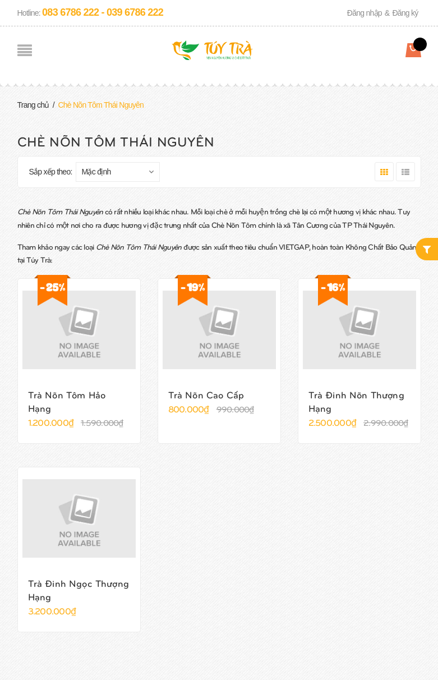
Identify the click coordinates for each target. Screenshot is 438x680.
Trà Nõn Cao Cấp (206, 394)
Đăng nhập (364, 12)
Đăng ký (405, 12)
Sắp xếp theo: (50, 171)
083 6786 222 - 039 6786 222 (102, 12)
